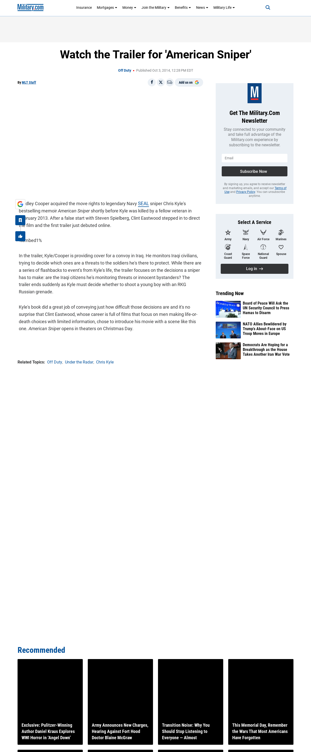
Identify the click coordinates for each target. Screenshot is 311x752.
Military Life (224, 7)
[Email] (170, 82)
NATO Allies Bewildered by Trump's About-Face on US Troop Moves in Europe (264, 329)
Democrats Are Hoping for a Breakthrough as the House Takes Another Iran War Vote (266, 349)
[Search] (264, 8)
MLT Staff (29, 82)
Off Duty (124, 70)
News (202, 7)
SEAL (142, 202)
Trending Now (230, 293)
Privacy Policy (245, 192)
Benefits (183, 7)
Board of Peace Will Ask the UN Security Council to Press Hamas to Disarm (266, 308)
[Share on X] (161, 82)
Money (129, 7)
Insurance (84, 7)
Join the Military (155, 7)
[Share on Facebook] (152, 82)
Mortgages (107, 7)
